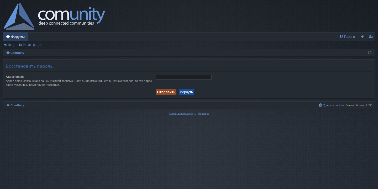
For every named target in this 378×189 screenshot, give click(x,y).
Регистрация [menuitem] (372, 37)
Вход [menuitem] (364, 37)
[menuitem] (347, 36)
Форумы (18, 36)
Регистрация (32, 45)
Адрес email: (15, 76)
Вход (11, 45)
